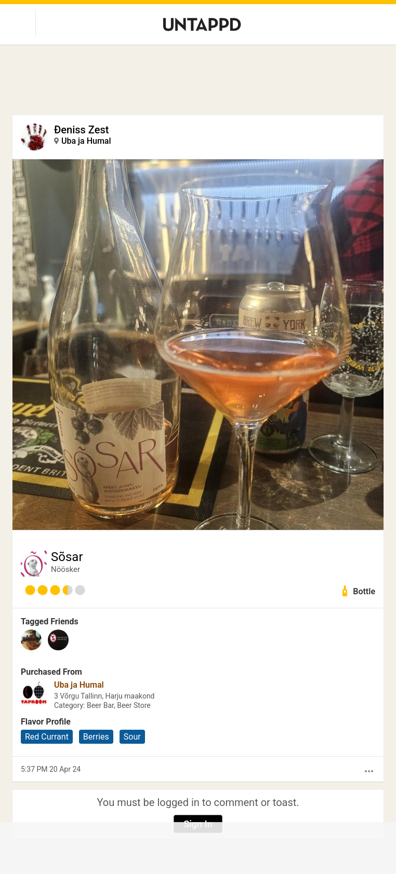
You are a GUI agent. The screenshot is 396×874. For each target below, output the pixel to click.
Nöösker (65, 569)
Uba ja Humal (86, 141)
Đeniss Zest (81, 130)
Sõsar (67, 557)
